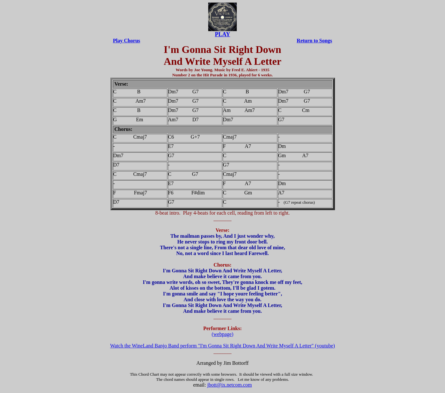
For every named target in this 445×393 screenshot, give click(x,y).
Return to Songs (314, 40)
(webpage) (223, 334)
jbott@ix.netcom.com (229, 385)
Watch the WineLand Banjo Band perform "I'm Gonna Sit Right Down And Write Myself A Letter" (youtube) (222, 345)
